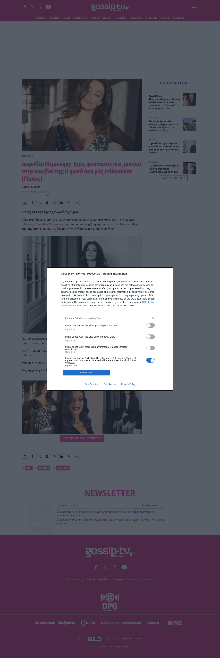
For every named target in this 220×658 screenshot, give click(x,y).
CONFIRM (86, 373)
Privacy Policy (128, 384)
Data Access (109, 384)
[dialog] (110, 329)
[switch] (150, 325)
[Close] (166, 274)
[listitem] (110, 318)
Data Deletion (91, 384)
